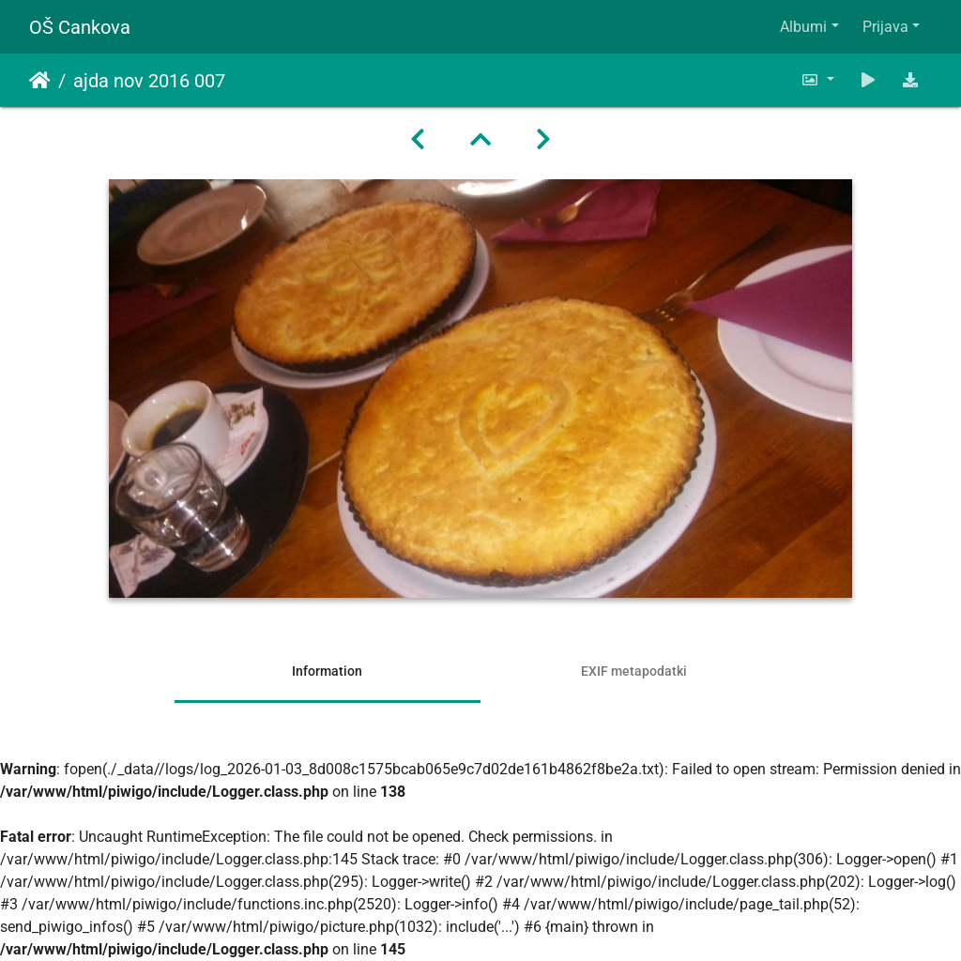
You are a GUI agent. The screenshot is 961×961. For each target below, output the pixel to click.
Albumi (803, 27)
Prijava (885, 27)
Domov (40, 81)
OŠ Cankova (79, 27)
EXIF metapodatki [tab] (634, 671)
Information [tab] (327, 671)
